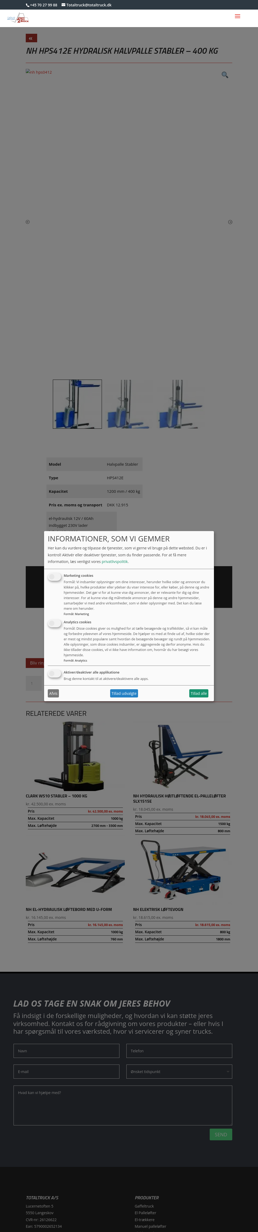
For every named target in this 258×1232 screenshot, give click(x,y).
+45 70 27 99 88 (43, 4)
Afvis (53, 693)
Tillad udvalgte (123, 693)
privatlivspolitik (115, 561)
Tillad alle (199, 693)
